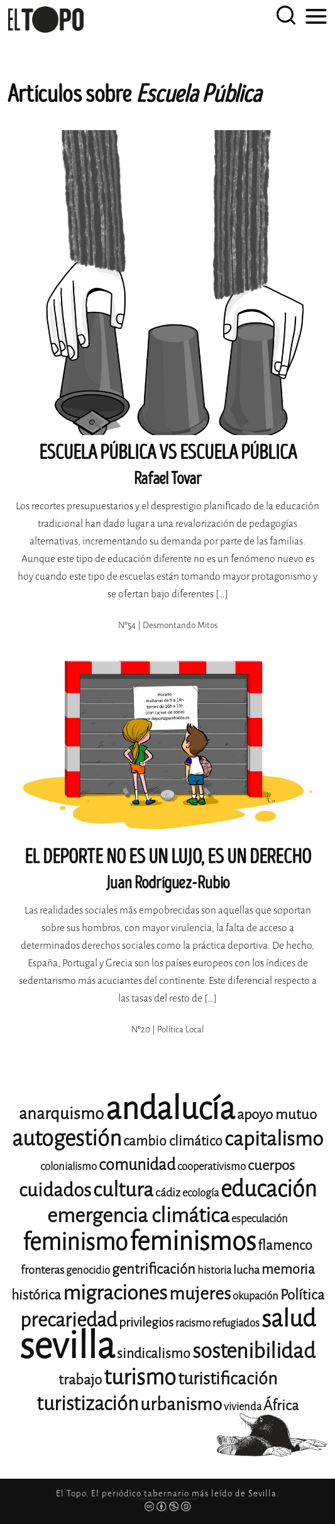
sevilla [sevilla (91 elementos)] (67, 1346)
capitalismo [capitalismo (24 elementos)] (273, 1138)
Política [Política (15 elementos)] (302, 1295)
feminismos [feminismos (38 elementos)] (192, 1241)
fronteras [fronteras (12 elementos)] (42, 1270)
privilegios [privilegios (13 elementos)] (146, 1322)
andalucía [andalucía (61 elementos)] (170, 1109)
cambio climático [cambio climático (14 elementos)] (172, 1141)
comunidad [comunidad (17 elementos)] (137, 1164)
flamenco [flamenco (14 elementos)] (285, 1245)
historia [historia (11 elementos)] (214, 1270)
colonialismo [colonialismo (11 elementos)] (68, 1166)
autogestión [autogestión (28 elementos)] (66, 1138)
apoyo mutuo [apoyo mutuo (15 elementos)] (277, 1114)
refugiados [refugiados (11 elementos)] (236, 1323)
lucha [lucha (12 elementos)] (246, 1270)
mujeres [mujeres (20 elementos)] (200, 1293)
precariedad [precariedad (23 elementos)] (68, 1320)
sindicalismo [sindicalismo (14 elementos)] (153, 1353)
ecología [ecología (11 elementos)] (200, 1193)
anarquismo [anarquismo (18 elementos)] (61, 1114)
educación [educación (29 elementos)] (269, 1189)
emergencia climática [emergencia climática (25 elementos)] (138, 1215)
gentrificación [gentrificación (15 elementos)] (153, 1269)
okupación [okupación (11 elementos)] (255, 1296)
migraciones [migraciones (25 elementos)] (115, 1292)
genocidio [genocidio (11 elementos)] (88, 1270)
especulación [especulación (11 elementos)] (259, 1219)
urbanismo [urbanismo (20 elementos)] (181, 1404)
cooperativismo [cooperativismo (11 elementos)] (211, 1166)
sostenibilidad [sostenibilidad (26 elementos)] (254, 1351)
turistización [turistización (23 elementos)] (87, 1403)
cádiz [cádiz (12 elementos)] (167, 1192)
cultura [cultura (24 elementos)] (123, 1189)
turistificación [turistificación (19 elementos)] (227, 1378)
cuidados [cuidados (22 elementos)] (55, 1190)
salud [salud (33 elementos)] (288, 1319)
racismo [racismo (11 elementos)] (193, 1323)
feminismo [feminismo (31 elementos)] (75, 1242)
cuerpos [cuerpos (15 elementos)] (271, 1165)
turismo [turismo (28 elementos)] (140, 1377)
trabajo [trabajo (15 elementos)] (80, 1380)
